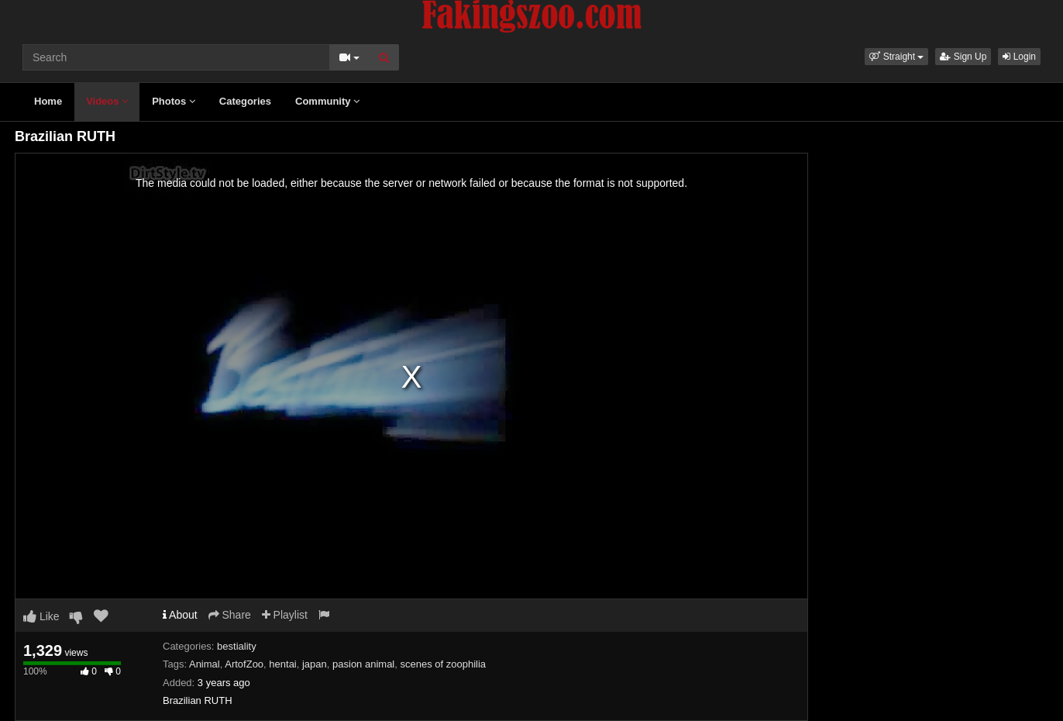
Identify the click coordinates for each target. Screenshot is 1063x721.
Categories (245, 101)
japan (314, 664)
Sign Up (963, 56)
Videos (107, 101)
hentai (282, 664)
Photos (173, 101)
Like (41, 616)
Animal (204, 664)
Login (1019, 56)
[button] (896, 56)
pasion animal (363, 664)
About (180, 615)
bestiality (236, 646)
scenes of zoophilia (443, 664)
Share (229, 615)
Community (327, 101)
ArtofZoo (244, 664)
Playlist (285, 615)
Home (48, 101)
